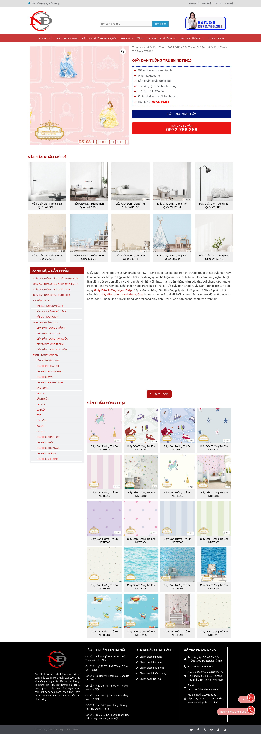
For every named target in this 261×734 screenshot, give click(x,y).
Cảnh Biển (42, 398)
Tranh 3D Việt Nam (47, 458)
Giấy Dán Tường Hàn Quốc (99, 38)
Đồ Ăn (40, 426)
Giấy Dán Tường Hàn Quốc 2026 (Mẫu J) (55, 284)
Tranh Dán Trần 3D (48, 366)
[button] (123, 51)
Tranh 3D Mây (45, 376)
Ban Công (42, 387)
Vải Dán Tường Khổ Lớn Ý (51, 311)
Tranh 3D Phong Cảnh (50, 382)
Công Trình (216, 38)
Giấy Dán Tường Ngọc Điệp (113, 290)
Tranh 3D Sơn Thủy (48, 437)
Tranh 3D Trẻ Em (46, 453)
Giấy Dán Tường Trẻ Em (191, 47)
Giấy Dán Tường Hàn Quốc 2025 (51, 289)
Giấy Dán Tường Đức (49, 333)
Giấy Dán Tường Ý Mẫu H (51, 327)
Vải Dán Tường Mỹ (47, 316)
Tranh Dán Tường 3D (161, 38)
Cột (39, 415)
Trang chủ (138, 47)
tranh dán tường (132, 294)
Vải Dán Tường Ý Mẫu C (50, 305)
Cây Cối (41, 404)
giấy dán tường (110, 294)
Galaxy (41, 431)
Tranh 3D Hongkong (49, 371)
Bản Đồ (41, 393)
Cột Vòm (41, 420)
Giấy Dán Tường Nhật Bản (52, 349)
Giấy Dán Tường (132, 38)
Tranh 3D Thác (45, 442)
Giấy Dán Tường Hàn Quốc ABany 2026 (55, 278)
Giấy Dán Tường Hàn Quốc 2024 (51, 295)
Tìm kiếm (160, 23)
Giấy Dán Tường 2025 (160, 47)
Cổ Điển (41, 409)
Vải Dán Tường (193, 38)
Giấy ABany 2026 (67, 38)
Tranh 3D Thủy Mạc (48, 447)
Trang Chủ (44, 38)
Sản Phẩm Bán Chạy (48, 360)
